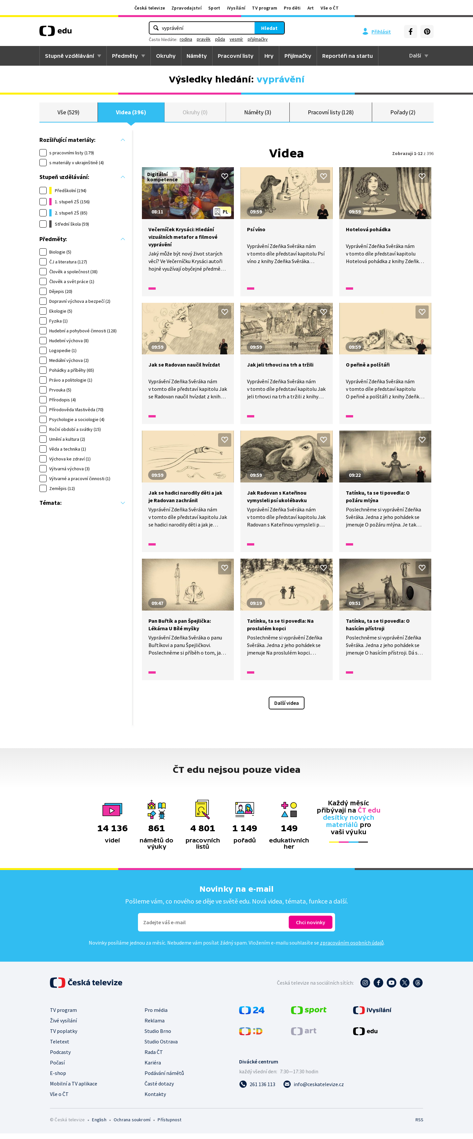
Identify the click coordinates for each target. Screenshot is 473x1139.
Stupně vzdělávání (69, 56)
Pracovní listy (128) (331, 115)
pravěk (204, 39)
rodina (186, 39)
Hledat (269, 28)
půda (220, 39)
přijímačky (258, 39)
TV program (264, 8)
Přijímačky (297, 56)
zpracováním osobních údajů (352, 948)
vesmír (236, 39)
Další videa (286, 708)
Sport (214, 8)
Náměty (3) (257, 115)
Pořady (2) (403, 115)
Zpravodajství (186, 8)
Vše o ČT (330, 8)
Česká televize (149, 8)
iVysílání (236, 8)
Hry (269, 56)
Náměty (197, 56)
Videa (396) (131, 115)
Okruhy (166, 56)
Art (310, 8)
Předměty (125, 56)
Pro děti (292, 8)
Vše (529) (68, 115)
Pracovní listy (236, 56)
